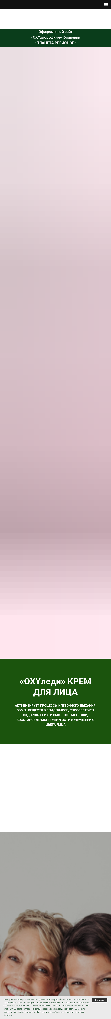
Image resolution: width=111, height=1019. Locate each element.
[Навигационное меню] (106, 4)
